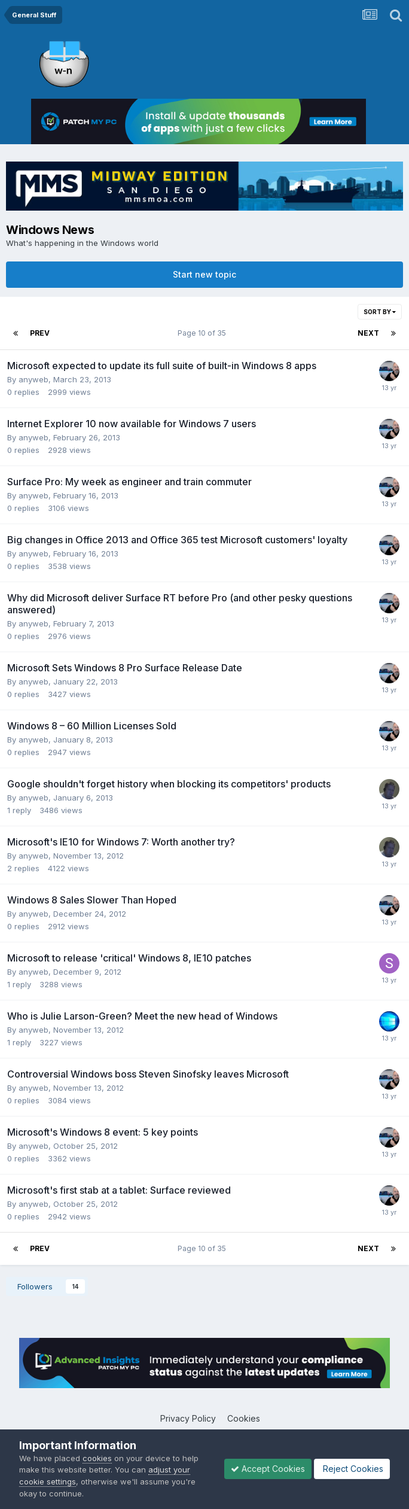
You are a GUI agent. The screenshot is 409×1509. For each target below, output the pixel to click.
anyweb (33, 379)
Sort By (380, 311)
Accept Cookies (268, 1469)
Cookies (243, 1418)
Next (368, 332)
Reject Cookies (352, 1469)
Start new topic (204, 274)
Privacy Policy (188, 1418)
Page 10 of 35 (204, 332)
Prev (40, 332)
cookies (97, 1458)
